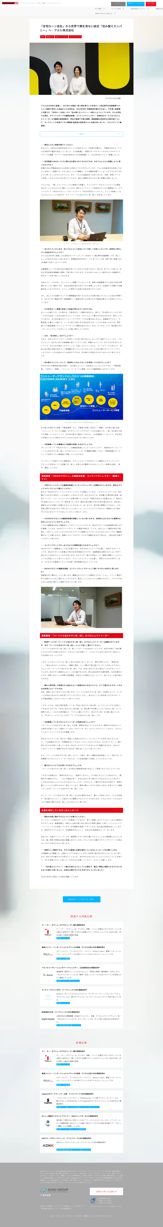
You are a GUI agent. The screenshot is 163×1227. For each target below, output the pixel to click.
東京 (42, 37)
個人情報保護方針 (66, 1208)
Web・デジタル (61, 37)
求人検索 (151, 3)
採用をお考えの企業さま (122, 9)
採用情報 (49, 1205)
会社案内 (42, 1205)
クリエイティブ (75, 37)
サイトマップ (58, 1205)
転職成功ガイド (86, 9)
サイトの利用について (77, 1205)
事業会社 (50, 37)
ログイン (118, 3)
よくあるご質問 (102, 9)
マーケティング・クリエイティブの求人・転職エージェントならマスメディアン (82, 1215)
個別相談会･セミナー (68, 9)
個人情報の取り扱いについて (50, 1208)
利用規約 (66, 1205)
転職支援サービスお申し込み (136, 3)
